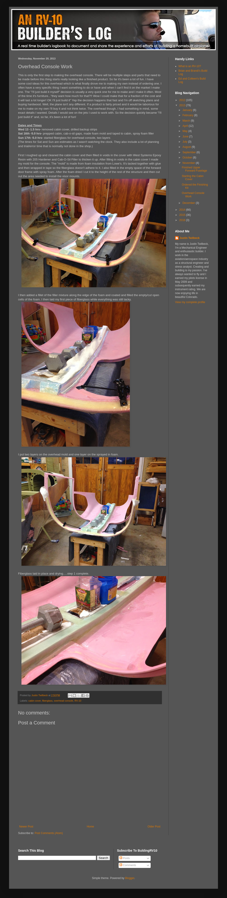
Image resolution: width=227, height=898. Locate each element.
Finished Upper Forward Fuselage (194, 169)
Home (90, 826)
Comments (127, 865)
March (187, 120)
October (188, 157)
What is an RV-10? (189, 66)
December (189, 203)
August (187, 146)
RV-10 (78, 700)
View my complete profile (190, 302)
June (186, 136)
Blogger (129, 878)
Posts (124, 858)
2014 (182, 209)
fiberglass (47, 700)
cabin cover (34, 700)
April (186, 125)
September (190, 152)
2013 (182, 105)
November (189, 163)
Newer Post (26, 826)
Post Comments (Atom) (49, 833)
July (185, 141)
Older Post (153, 826)
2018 (182, 220)
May (185, 131)
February (188, 115)
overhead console (63, 700)
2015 (182, 215)
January (188, 110)
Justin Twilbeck (189, 238)
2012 (182, 100)
